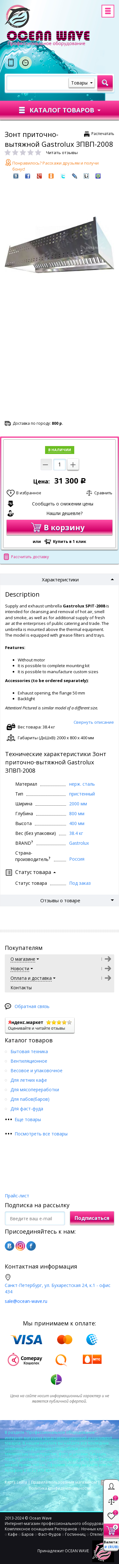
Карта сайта (16, 1482)
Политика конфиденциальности (59, 1488)
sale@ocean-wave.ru (26, 1301)
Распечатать (102, 133)
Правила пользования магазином (64, 1482)
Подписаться (92, 1218)
